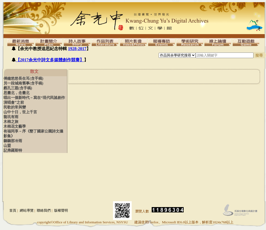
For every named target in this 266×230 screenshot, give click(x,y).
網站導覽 (27, 210)
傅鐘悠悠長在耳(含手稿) (23, 78)
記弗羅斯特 (12, 150)
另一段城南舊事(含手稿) (23, 83)
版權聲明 (61, 210)
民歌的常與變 (14, 107)
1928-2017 (77, 48)
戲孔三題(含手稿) (17, 88)
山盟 (7, 146)
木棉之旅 (10, 122)
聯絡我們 (44, 210)
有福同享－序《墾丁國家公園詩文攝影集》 (33, 133)
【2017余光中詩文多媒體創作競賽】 (50, 60)
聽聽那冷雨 (12, 141)
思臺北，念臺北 (16, 93)
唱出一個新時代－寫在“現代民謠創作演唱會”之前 (34, 100)
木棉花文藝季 (14, 126)
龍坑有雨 (10, 117)
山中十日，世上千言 (20, 112)
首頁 (12, 210)
